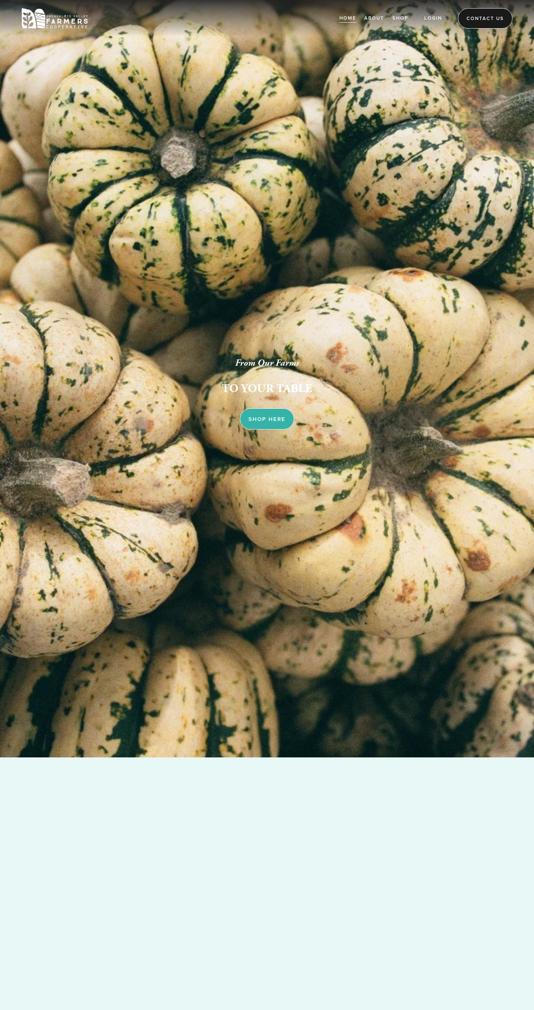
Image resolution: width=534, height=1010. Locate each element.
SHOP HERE (267, 419)
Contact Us (485, 18)
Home (347, 18)
